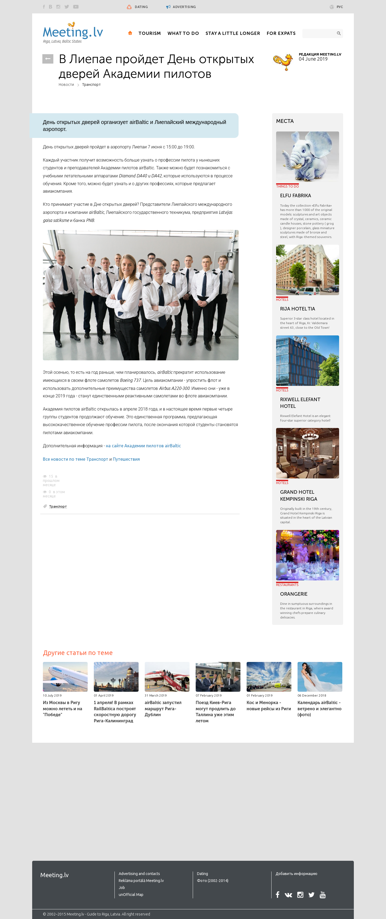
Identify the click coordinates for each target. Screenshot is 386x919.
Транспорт (91, 84)
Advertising (181, 7)
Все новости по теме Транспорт (75, 459)
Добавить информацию (296, 874)
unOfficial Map (131, 894)
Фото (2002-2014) (212, 880)
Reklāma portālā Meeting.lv (141, 880)
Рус (336, 7)
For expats (281, 33)
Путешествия (126, 459)
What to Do (183, 33)
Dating (141, 7)
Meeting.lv (54, 875)
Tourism (150, 33)
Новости (66, 84)
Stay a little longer (233, 33)
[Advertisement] (88, 791)
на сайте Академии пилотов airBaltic (143, 445)
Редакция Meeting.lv (320, 54)
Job (122, 887)
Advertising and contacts (139, 874)
